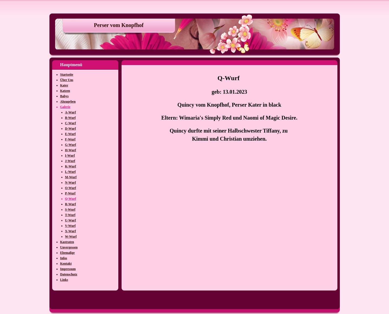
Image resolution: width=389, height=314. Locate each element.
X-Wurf (70, 231)
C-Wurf (70, 123)
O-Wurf (70, 188)
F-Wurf (70, 139)
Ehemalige (67, 253)
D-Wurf (70, 128)
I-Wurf (70, 155)
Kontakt (66, 263)
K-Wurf (70, 166)
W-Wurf (71, 236)
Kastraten (67, 242)
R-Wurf (70, 204)
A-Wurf (70, 112)
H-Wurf (70, 150)
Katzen (65, 91)
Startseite (66, 74)
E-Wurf (70, 134)
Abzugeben (68, 101)
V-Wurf (70, 226)
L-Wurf (70, 172)
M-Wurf (71, 177)
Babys (64, 96)
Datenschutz (68, 274)
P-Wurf (70, 193)
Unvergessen (69, 247)
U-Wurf (70, 220)
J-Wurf (70, 161)
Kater (64, 85)
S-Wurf (70, 209)
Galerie (65, 107)
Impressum (68, 269)
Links (64, 280)
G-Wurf (70, 145)
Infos (63, 258)
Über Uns (66, 80)
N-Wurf (70, 182)
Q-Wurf (70, 199)
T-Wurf (70, 215)
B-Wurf (70, 118)
